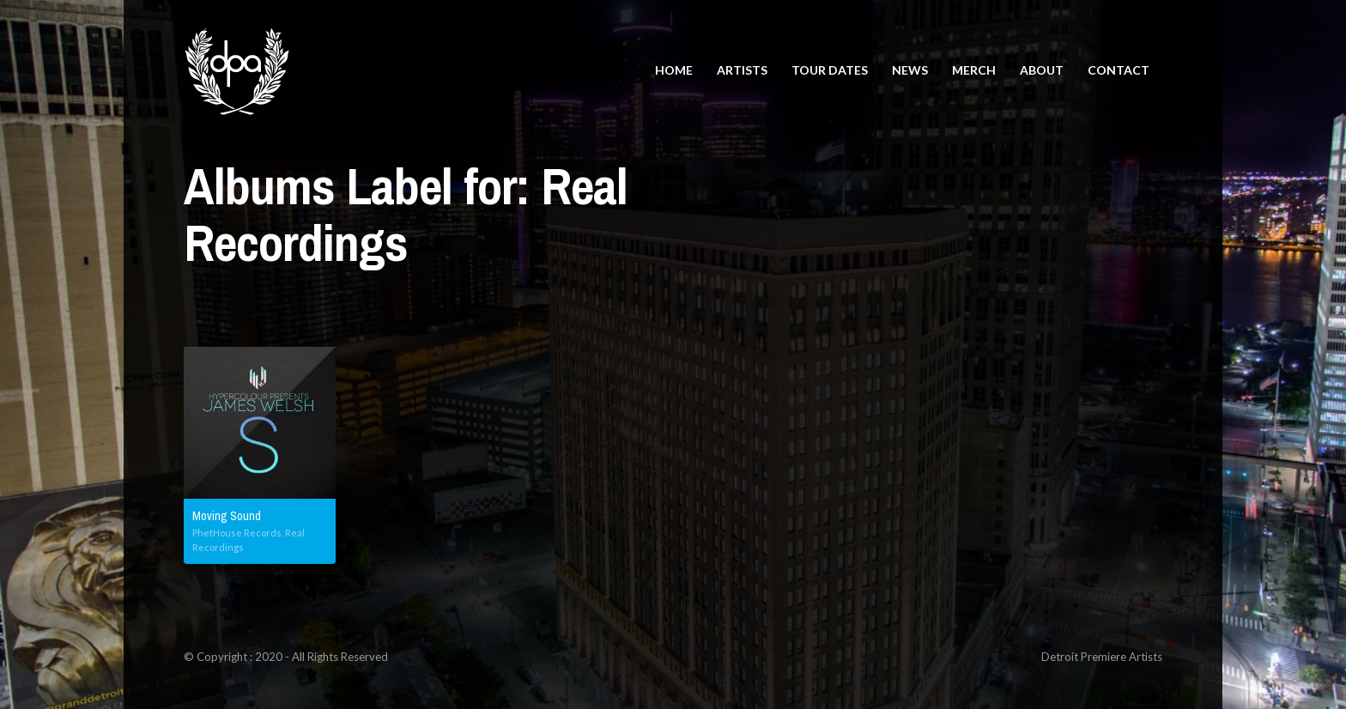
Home (674, 70)
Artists (742, 70)
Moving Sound (226, 516)
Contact (1118, 70)
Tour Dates (829, 70)
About (1042, 70)
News (910, 70)
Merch (974, 70)
